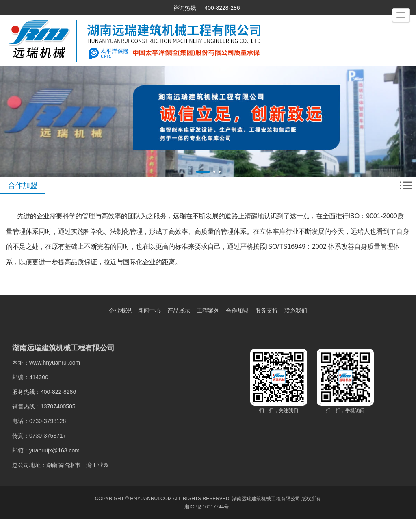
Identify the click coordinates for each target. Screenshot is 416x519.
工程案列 (208, 310)
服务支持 (266, 310)
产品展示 (178, 310)
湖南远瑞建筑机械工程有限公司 (266, 499)
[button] (203, 172)
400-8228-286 (222, 7)
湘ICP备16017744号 (206, 507)
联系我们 (295, 310)
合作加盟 (237, 310)
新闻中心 (149, 310)
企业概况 (120, 310)
